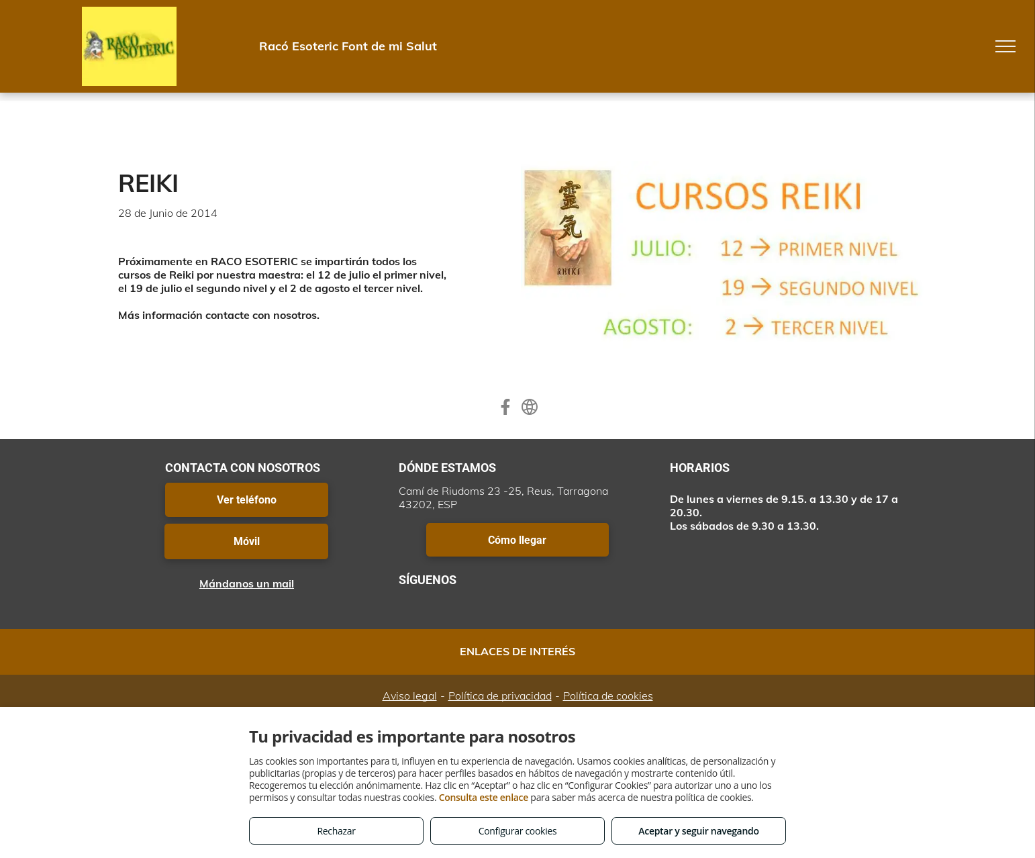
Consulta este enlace (483, 797)
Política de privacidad (500, 695)
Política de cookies (608, 695)
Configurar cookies (518, 830)
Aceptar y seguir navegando (698, 830)
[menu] (1005, 46)
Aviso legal (410, 695)
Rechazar (336, 830)
